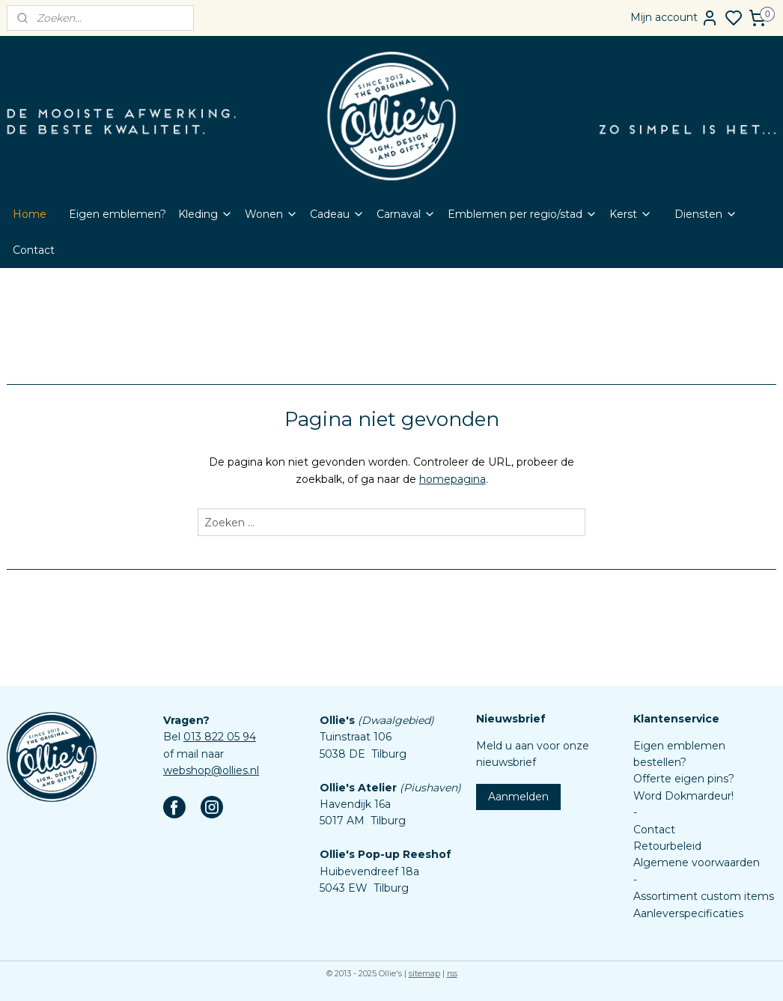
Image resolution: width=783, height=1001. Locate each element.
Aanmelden (518, 796)
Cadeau (337, 214)
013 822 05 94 (219, 736)
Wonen (271, 214)
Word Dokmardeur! (683, 796)
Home (29, 214)
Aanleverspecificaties (688, 913)
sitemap (424, 973)
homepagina (452, 479)
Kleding (205, 214)
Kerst (630, 214)
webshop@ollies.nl (211, 770)
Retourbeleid (667, 846)
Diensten (705, 214)
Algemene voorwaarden (696, 862)
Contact (34, 250)
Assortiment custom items (703, 896)
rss (452, 973)
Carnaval (406, 214)
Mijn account (674, 18)
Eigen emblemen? (117, 214)
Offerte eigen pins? (683, 778)
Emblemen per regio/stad (522, 214)
